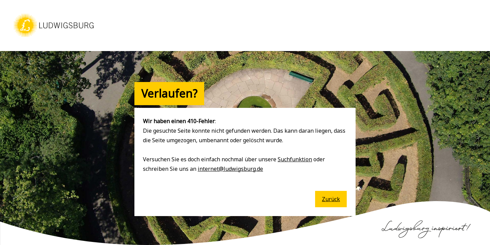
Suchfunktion (295, 159)
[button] (53, 37)
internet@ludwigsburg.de (230, 169)
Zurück (331, 199)
